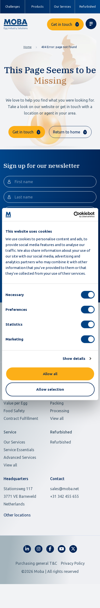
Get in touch (61, 24)
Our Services (62, 6)
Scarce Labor (15, 414)
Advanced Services (20, 476)
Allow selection (50, 389)
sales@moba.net (64, 507)
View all (57, 437)
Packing (57, 422)
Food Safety (14, 429)
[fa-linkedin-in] (27, 567)
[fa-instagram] (38, 567)
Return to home (66, 132)
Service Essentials (19, 468)
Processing (59, 429)
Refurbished (87, 6)
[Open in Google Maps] (24, 515)
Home (28, 47)
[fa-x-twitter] (73, 567)
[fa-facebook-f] (50, 567)
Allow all (50, 374)
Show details (74, 358)
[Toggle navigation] (91, 23)
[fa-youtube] (61, 567)
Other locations (17, 533)
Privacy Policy (73, 582)
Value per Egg (15, 422)
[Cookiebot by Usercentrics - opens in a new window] (73, 214)
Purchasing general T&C (36, 582)
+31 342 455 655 (64, 515)
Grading (57, 414)
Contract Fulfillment (21, 437)
